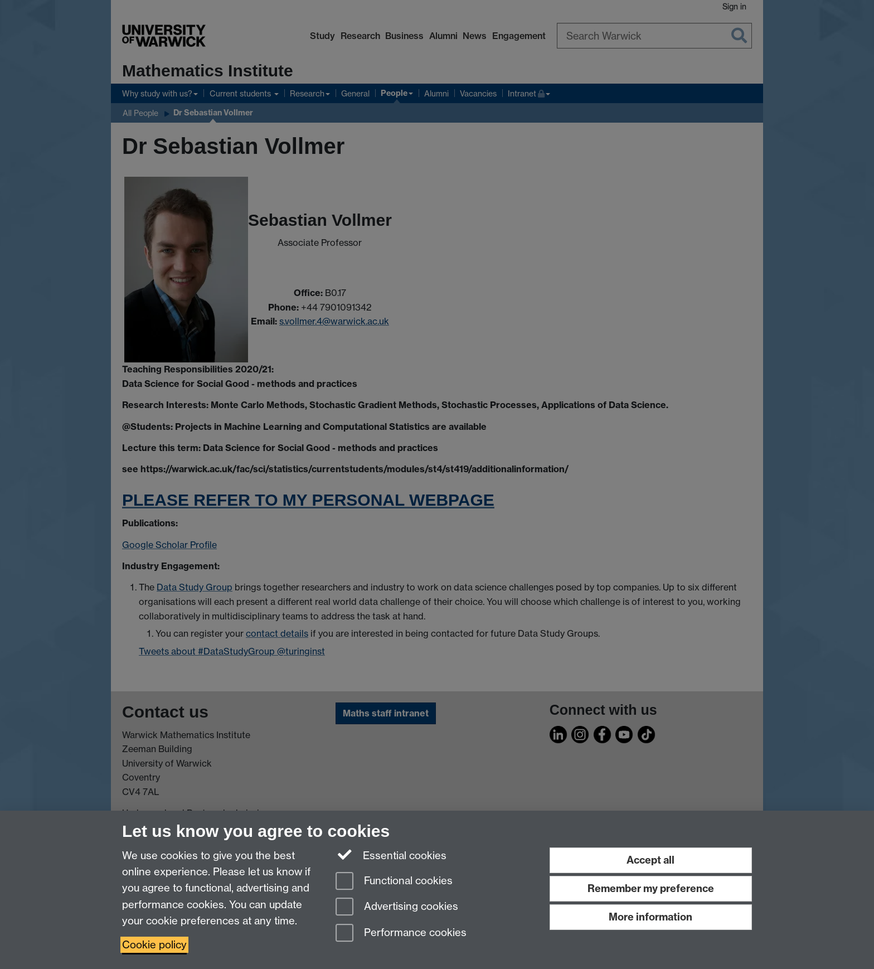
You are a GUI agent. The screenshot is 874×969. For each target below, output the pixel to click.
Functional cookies (394, 881)
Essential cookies (391, 854)
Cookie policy (154, 944)
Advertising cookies (397, 907)
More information (650, 916)
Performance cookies (401, 933)
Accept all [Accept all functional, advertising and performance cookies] (650, 860)
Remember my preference (650, 888)
